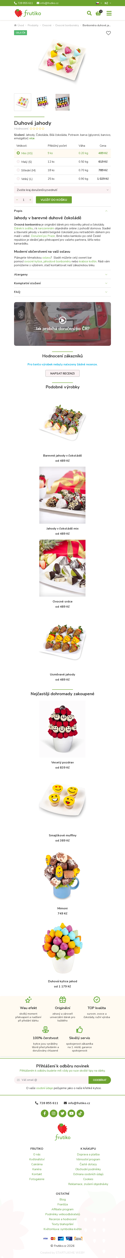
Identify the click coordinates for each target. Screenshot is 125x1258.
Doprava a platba (88, 1154)
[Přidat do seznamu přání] (108, 33)
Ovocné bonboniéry (67, 25)
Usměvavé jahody (62, 674)
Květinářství (36, 1159)
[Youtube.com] (71, 1113)
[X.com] (62, 1113)
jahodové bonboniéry (57, 261)
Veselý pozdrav (62, 762)
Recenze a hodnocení (62, 1219)
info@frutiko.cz (47, 3)
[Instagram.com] (53, 1113)
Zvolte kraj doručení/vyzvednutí (37, 190)
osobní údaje (44, 1088)
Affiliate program (62, 1209)
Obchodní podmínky (88, 1169)
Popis (18, 211)
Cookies (88, 1179)
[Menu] (109, 13)
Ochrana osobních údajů (88, 1174)
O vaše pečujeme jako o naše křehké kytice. (63, 1088)
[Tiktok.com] (80, 1113)
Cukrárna (37, 1164)
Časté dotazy (88, 1164)
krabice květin (88, 261)
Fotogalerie (36, 1179)
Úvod (19, 25)
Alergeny (21, 274)
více (32, 138)
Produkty (33, 25)
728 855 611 (23, 3)
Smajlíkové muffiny (62, 835)
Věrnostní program (88, 1159)
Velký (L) (27, 179)
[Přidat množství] (30, 199)
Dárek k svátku (23, 228)
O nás (36, 1154)
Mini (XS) (27, 153)
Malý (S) (26, 162)
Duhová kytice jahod (62, 981)
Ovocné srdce (63, 601)
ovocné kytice (33, 261)
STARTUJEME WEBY (70, 1253)
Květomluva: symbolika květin (63, 1229)
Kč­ (107, 3)
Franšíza (62, 1204)
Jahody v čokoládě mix (63, 528)
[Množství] (23, 199)
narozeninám (46, 228)
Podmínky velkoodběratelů (62, 1214)
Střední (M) (28, 170)
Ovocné (46, 25)
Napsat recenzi (62, 373)
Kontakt (37, 1174)
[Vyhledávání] (89, 13)
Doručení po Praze (43, 236)
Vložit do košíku (54, 200)
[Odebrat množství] (17, 199)
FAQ (17, 292)
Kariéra (36, 1169)
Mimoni (62, 908)
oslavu (46, 258)
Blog (62, 1199)
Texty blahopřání (62, 1224)
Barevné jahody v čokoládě (62, 456)
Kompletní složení (27, 283)
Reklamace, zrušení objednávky (88, 1184)
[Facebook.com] (44, 1113)
